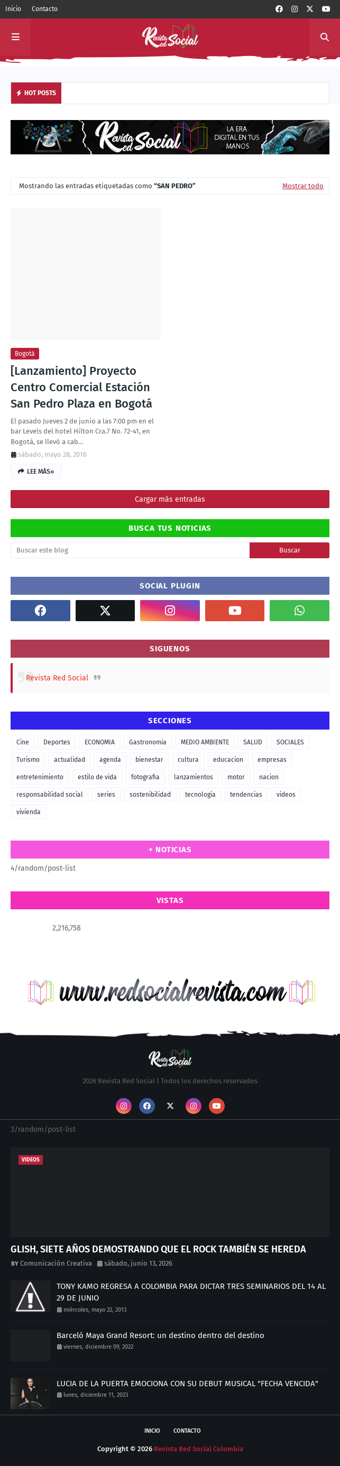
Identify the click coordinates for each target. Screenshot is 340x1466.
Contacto (45, 9)
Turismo (28, 759)
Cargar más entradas (170, 499)
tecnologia (200, 794)
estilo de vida (97, 777)
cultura (188, 759)
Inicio (13, 9)
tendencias (246, 794)
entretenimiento (39, 777)
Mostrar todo (303, 186)
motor (236, 777)
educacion (228, 759)
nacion (269, 777)
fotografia (145, 777)
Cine (22, 742)
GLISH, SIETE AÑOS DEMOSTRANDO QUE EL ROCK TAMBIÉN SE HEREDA (158, 1249)
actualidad (69, 759)
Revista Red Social (57, 678)
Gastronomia (148, 742)
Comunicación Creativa (56, 1263)
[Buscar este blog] (130, 550)
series (106, 794)
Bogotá (25, 353)
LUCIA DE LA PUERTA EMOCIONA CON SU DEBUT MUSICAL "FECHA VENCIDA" (187, 1383)
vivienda (28, 812)
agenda (110, 759)
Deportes (56, 742)
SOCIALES (290, 742)
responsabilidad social (49, 794)
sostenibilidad (150, 794)
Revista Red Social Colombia (198, 1449)
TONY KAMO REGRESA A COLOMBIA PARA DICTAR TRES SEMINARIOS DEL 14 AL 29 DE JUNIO (191, 1292)
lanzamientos (193, 777)
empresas (272, 759)
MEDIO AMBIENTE (205, 742)
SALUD (252, 742)
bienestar (149, 759)
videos (286, 794)
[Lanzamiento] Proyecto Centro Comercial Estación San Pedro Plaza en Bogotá (81, 387)
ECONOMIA (100, 742)
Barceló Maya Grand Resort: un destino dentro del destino (160, 1335)
